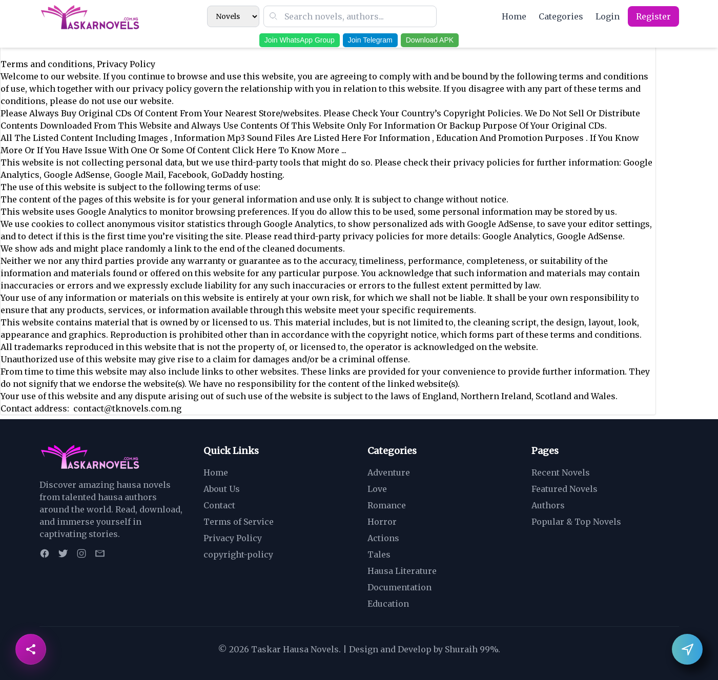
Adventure (388, 472)
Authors (548, 505)
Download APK (430, 40)
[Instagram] (81, 553)
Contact (219, 505)
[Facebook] (44, 553)
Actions (383, 538)
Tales (379, 554)
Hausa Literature (402, 571)
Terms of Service (238, 522)
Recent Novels (560, 472)
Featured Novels (564, 489)
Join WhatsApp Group (299, 40)
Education (388, 604)
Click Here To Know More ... (289, 150)
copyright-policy (238, 554)
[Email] (100, 553)
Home (514, 16)
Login (608, 16)
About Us (221, 489)
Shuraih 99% (471, 649)
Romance (386, 505)
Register (653, 16)
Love (377, 489)
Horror (382, 522)
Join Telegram (370, 40)
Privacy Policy (232, 538)
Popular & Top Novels (576, 522)
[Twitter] (63, 553)
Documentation (399, 587)
